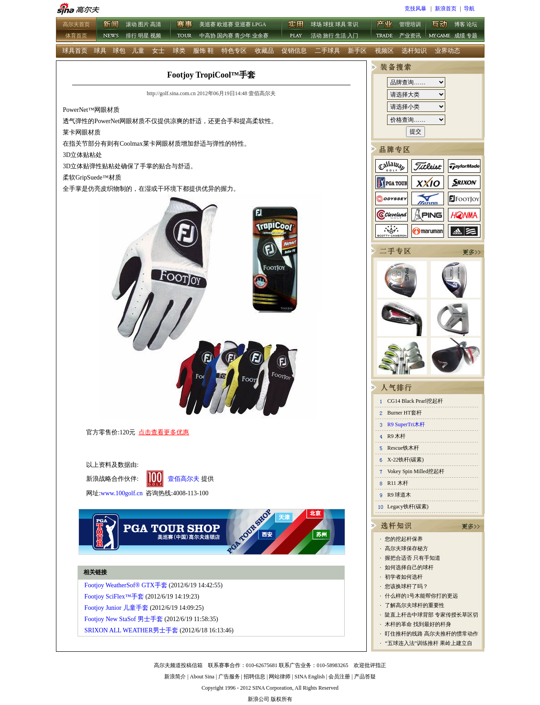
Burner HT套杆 (404, 413)
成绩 (459, 35)
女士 (158, 50)
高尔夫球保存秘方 (406, 548)
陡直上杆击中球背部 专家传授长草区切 (431, 615)
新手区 (357, 50)
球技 (328, 24)
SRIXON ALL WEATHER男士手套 (131, 630)
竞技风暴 (415, 8)
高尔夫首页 (76, 24)
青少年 (243, 35)
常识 (352, 24)
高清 (155, 24)
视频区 (384, 50)
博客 (459, 24)
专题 (471, 35)
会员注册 (339, 676)
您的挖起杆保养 (404, 539)
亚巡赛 (243, 24)
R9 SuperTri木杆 (406, 424)
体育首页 (76, 35)
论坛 (471, 24)
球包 (119, 50)
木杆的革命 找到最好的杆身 (418, 624)
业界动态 (447, 50)
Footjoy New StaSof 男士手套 (123, 619)
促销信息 (294, 50)
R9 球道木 (399, 495)
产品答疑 (365, 676)
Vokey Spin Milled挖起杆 (415, 471)
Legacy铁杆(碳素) (407, 506)
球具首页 (75, 50)
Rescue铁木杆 (403, 448)
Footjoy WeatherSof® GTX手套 (125, 585)
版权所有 (281, 699)
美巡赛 (207, 24)
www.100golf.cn (122, 493)
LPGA (259, 24)
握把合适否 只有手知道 (412, 558)
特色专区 (234, 50)
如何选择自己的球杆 (409, 567)
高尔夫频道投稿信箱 (178, 665)
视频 (155, 35)
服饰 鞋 (203, 50)
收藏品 (264, 50)
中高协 (207, 35)
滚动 (131, 24)
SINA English (310, 676)
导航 (469, 8)
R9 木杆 (396, 436)
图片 (143, 24)
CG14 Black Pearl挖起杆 (415, 401)
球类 (179, 50)
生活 (340, 35)
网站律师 (280, 676)
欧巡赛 (225, 24)
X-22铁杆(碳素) (405, 459)
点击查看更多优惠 (163, 432)
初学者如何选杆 (404, 577)
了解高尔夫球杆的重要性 (414, 605)
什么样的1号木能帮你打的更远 (421, 596)
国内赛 (225, 35)
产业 (384, 30)
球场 (316, 24)
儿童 (138, 50)
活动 (316, 35)
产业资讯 (410, 35)
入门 (352, 35)
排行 (131, 35)
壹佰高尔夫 (183, 478)
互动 (439, 30)
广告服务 (229, 676)
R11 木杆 (397, 483)
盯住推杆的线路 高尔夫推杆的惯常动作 (431, 634)
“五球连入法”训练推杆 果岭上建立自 (428, 643)
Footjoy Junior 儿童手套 (116, 607)
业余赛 (260, 35)
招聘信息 (254, 676)
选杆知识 (414, 50)
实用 (296, 30)
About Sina (202, 676)
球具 (340, 24)
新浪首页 (446, 8)
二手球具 (327, 50)
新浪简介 (175, 676)
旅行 (328, 35)
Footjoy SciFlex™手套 (114, 596)
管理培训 (410, 24)
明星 (143, 35)
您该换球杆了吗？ (406, 586)
